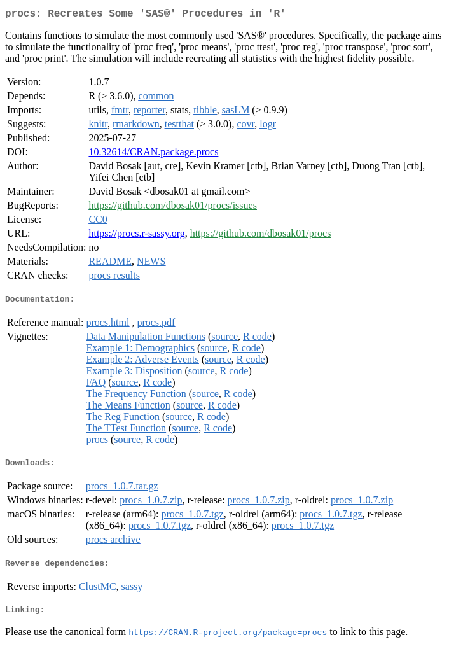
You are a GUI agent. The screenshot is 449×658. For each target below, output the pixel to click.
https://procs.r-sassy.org (136, 235)
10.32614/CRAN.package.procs (153, 154)
